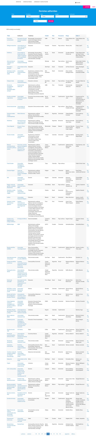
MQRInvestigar (10, 224)
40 (51, 434)
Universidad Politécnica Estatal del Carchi (22, 420)
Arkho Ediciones (21, 113)
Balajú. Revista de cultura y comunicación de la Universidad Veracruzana (11, 412)
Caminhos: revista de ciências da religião (11, 192)
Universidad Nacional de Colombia (20, 290)
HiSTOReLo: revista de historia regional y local (11, 290)
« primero (23, 434)
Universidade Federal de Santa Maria (21, 186)
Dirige (67, 35)
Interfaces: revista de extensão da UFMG (11, 72)
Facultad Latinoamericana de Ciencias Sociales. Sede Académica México (22, 387)
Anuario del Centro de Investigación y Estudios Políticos (11, 296)
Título (13, 14)
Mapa (93, 7)
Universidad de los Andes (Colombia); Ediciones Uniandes (22, 311)
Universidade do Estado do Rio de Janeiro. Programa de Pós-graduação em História (22, 55)
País (42, 14)
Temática (28, 14)
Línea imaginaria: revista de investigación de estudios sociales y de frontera (11, 304)
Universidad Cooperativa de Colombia (21, 179)
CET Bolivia (20, 329)
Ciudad (57, 14)
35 (36, 434)
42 (57, 434)
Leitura (8, 197)
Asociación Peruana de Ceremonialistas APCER (22, 40)
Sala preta (9, 359)
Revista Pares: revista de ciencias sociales (11, 426)
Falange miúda (10, 81)
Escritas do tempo (11, 398)
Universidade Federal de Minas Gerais (21, 72)
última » (73, 434)
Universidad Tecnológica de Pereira (21, 136)
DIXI (8, 177)
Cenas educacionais (11, 106)
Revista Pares (21, 424)
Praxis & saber (10, 163)
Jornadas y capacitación (41, 1)
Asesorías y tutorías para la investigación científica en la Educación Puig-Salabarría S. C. (22, 147)
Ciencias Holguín (11, 170)
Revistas (18, 1)
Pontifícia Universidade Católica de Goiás (21, 192)
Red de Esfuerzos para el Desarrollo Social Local (22, 122)
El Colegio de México (22, 218)
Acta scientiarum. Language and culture (11, 63)
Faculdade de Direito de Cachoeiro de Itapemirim (22, 394)
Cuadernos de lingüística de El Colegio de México (11, 220)
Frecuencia (35, 18)
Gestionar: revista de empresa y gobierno (11, 203)
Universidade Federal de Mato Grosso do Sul (21, 365)
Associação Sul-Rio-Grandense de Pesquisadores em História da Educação (22, 283)
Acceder (77, 2)
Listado (87, 7)
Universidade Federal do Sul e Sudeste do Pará (21, 400)
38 (45, 434)
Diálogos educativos (11, 45)
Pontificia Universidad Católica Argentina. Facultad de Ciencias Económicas (22, 264)
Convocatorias (27, 1)
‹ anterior (29, 434)
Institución (72, 14)
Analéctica (9, 120)
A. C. (24, 123)
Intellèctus (9, 52)
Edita (78, 35)
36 (39, 434)
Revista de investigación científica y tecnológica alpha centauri (11, 88)
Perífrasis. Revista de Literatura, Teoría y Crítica (11, 311)
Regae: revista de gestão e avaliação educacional (11, 186)
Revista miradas (10, 134)
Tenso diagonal (10, 126)
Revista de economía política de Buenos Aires (11, 335)
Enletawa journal (11, 319)
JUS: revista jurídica (11, 368)
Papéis (8, 363)
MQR (19, 224)
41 (54, 434)
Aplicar (51, 21)
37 (42, 434)
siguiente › (67, 434)
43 (60, 434)
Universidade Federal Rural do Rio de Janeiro (22, 98)
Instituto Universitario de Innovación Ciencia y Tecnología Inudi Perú (22, 204)
